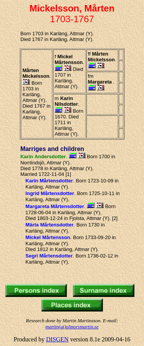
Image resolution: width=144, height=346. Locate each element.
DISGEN (57, 339)
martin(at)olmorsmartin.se (71, 327)
